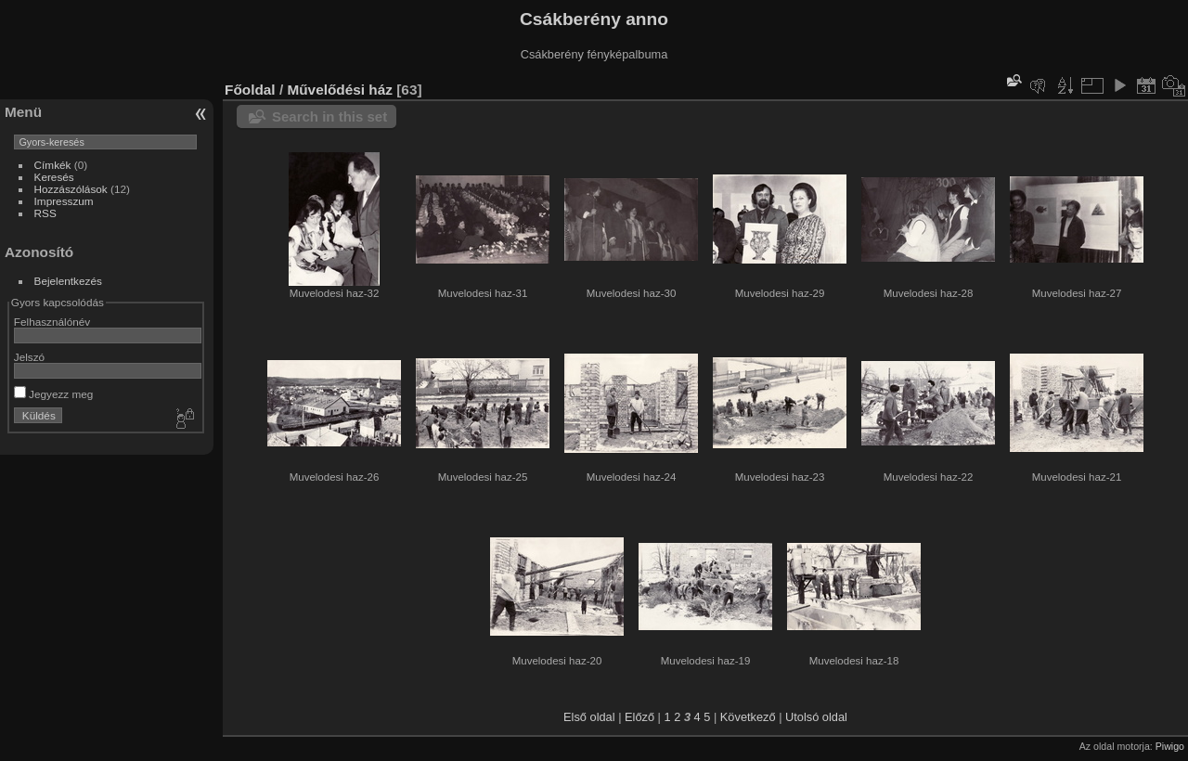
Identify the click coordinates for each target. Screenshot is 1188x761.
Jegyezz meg (54, 394)
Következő (748, 717)
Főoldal (250, 89)
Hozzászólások (71, 189)
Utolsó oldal (816, 717)
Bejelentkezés (68, 281)
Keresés (54, 177)
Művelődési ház (340, 89)
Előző (639, 717)
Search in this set (329, 116)
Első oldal (589, 717)
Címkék (52, 165)
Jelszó (29, 357)
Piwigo (1170, 746)
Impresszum (64, 201)
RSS (45, 213)
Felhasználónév (52, 322)
